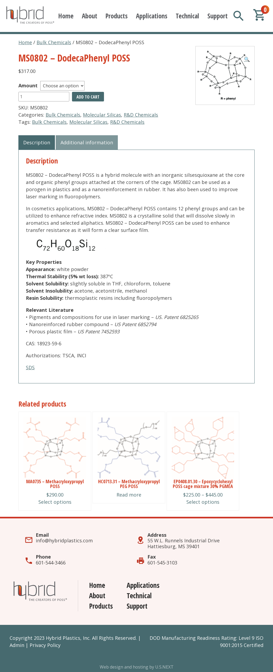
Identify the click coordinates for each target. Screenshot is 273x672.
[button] (247, 59)
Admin (17, 645)
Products (116, 15)
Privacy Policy (45, 645)
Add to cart (88, 97)
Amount (28, 85)
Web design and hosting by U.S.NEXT (137, 667)
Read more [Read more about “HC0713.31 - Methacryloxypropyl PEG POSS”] (129, 494)
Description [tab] (36, 142)
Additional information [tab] (87, 142)
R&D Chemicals (141, 115)
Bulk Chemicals (54, 42)
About (89, 15)
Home (66, 15)
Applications (151, 15)
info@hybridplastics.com (64, 540)
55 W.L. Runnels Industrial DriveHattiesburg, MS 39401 (183, 543)
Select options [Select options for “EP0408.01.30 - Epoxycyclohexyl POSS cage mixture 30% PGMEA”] (202, 502)
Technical (187, 15)
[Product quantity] (43, 96)
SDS (30, 367)
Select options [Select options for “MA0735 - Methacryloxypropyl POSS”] (54, 502)
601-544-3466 (51, 562)
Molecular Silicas (102, 115)
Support (217, 15)
